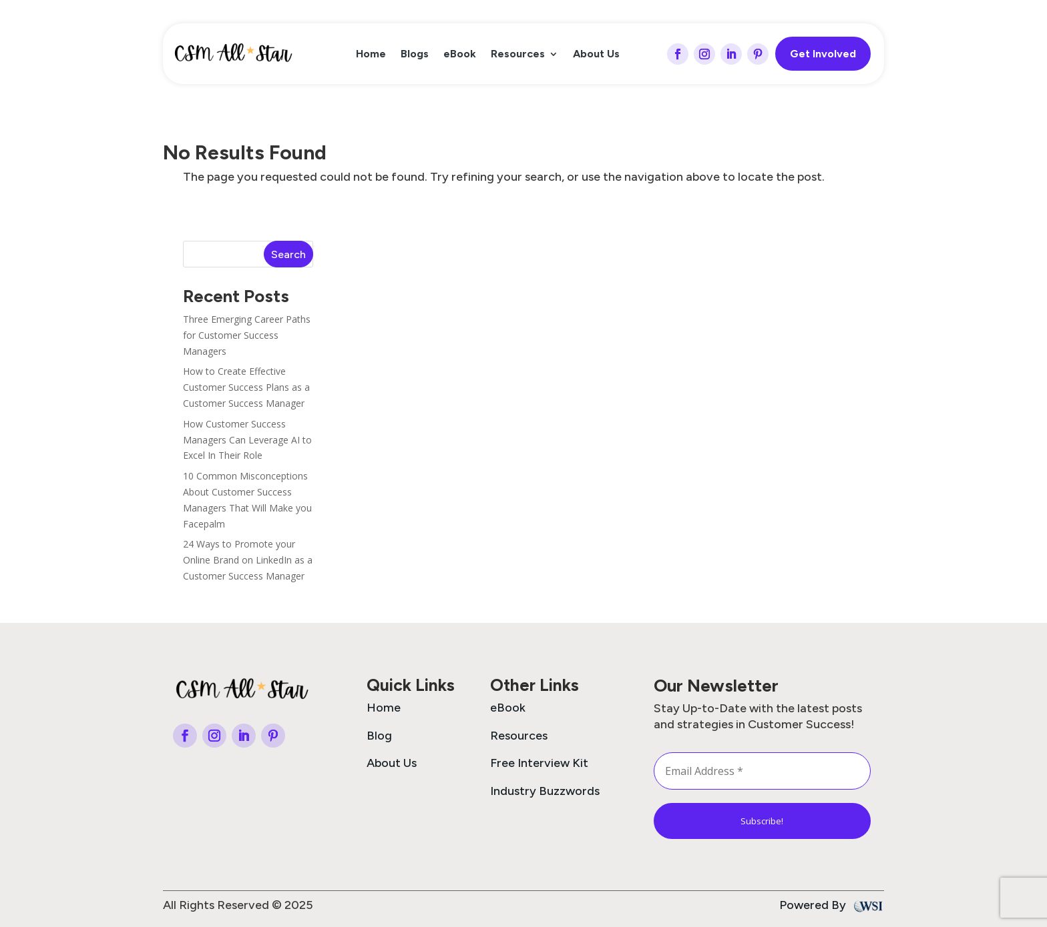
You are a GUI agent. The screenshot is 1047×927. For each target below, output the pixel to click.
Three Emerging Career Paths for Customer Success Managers (246, 335)
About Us (596, 54)
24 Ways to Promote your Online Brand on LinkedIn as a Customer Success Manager (247, 560)
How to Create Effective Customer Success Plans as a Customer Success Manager (246, 387)
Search (288, 254)
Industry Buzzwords (545, 791)
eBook (459, 54)
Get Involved (823, 53)
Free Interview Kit (539, 763)
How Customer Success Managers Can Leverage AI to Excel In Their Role (247, 439)
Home (371, 54)
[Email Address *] (762, 771)
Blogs (415, 54)
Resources (518, 54)
